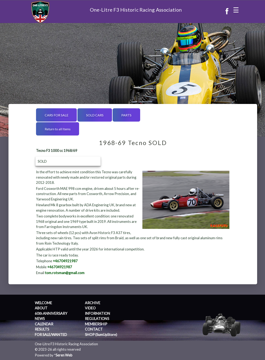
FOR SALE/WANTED (51, 334)
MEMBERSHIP (96, 324)
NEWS (40, 318)
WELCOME (43, 303)
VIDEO (90, 308)
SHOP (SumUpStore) (101, 334)
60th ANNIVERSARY (51, 313)
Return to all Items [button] (58, 129)
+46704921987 (65, 261)
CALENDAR (44, 324)
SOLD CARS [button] (95, 115)
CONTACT (94, 329)
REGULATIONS (97, 318)
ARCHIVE (92, 303)
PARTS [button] (126, 115)
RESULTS (42, 329)
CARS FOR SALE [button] (56, 115)
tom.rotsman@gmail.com (64, 273)
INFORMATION (97, 313)
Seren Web (63, 355)
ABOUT (41, 308)
